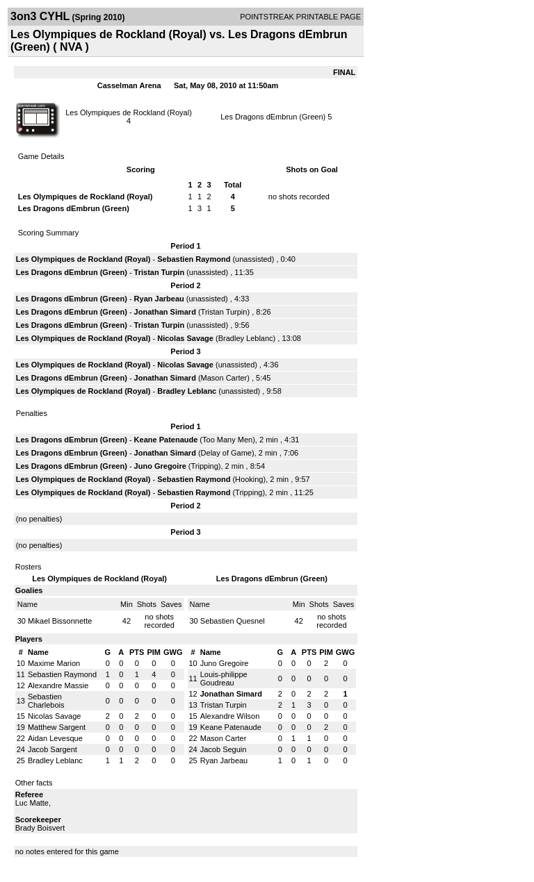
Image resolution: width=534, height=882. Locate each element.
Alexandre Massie (58, 685)
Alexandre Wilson (230, 716)
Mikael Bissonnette (60, 621)
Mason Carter (224, 378)
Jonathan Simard (165, 312)
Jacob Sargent (52, 749)
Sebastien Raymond (193, 259)
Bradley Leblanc (245, 338)
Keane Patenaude (166, 439)
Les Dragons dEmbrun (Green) (272, 117)
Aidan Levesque (55, 738)
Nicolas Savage (185, 338)
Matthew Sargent (57, 727)
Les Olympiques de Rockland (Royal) (128, 112)
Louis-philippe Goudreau (224, 678)
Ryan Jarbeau (159, 298)
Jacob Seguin (223, 749)
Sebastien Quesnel (232, 621)
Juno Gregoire (160, 466)
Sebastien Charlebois (46, 700)
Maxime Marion (54, 663)
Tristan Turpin (159, 272)
